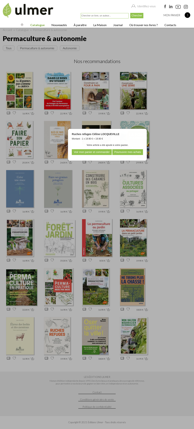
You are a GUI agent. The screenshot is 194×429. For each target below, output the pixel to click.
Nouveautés (59, 25)
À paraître (80, 25)
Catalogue (37, 25)
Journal (118, 25)
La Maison (100, 25)
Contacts (170, 25)
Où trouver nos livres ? (143, 25)
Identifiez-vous (146, 6)
